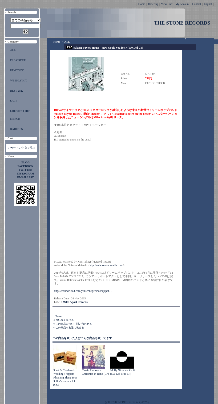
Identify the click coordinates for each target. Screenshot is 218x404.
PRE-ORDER (18, 60)
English (208, 4)
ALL (13, 50)
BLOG (25, 162)
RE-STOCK (17, 70)
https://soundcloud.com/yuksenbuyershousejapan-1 (83, 291)
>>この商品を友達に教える (68, 327)
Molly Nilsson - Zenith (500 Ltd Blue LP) (123, 372)
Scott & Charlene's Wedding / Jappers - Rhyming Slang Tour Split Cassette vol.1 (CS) (65, 378)
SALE (13, 100)
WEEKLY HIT (18, 80)
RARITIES (16, 129)
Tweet (58, 316)
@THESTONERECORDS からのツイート (130, 402)
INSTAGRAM (25, 173)
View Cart (167, 4)
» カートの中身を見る (22, 147)
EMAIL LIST (25, 177)
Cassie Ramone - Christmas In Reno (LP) (95, 372)
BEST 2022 (16, 90)
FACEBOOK (25, 166)
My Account (182, 4)
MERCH (15, 118)
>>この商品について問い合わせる (72, 323)
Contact (196, 4)
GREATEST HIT (20, 111)
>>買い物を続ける (62, 320)
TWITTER (25, 169)
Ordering (153, 4)
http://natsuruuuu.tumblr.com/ (106, 265)
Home (141, 4)
